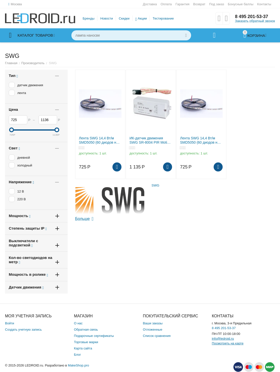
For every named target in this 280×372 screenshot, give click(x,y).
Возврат (199, 4)
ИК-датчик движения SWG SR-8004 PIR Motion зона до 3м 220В (150, 140)
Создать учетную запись (23, 329)
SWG (155, 185)
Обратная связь (86, 329)
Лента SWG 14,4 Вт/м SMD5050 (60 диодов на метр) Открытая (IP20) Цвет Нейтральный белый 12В (100, 140)
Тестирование (163, 18)
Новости (106, 18)
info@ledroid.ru (223, 338)
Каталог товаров (35, 35)
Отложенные (152, 329)
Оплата (166, 4)
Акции (142, 18)
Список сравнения (157, 336)
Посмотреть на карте (227, 343)
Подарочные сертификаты (94, 336)
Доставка (150, 4)
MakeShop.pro (78, 365)
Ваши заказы (153, 323)
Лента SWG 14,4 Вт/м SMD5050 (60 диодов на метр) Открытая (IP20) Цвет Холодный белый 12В (199, 140)
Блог (77, 354)
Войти (9, 323)
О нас (78, 323)
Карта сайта (83, 348)
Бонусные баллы (240, 4)
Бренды (88, 18)
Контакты (264, 4)
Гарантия (182, 4)
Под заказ (216, 4)
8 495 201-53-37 (251, 16)
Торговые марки (86, 342)
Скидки (124, 18)
